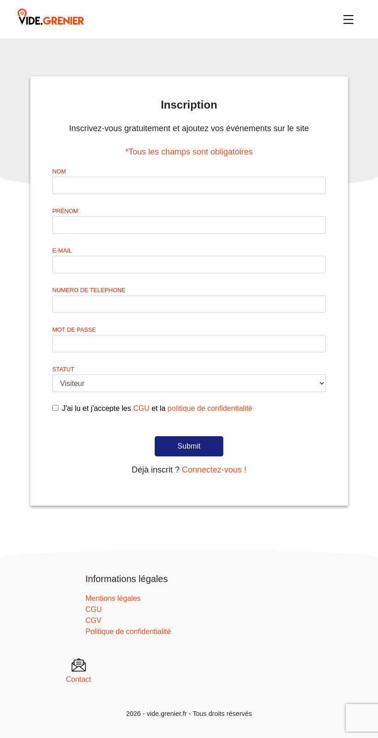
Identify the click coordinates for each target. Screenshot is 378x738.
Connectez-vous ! (214, 469)
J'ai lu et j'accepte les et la (157, 408)
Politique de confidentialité (128, 631)
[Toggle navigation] (348, 19)
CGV (94, 620)
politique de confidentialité (210, 408)
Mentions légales (113, 598)
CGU (141, 408)
